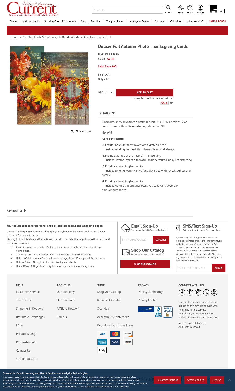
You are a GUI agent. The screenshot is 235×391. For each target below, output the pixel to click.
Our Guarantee (66, 300)
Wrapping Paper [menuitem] (114, 21)
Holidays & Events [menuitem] (139, 21)
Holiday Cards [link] (70, 37)
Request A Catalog (109, 300)
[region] (117, 380)
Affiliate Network (68, 309)
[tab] (145, 113)
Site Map (103, 309)
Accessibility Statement (113, 317)
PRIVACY (194, 260)
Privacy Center (147, 300)
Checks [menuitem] (13, 21)
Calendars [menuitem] (175, 21)
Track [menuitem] (190, 12)
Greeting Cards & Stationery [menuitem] (60, 21)
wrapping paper (92, 226)
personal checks (45, 226)
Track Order (23, 300)
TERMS (184, 260)
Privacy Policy (122, 386)
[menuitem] (195, 21)
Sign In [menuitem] (200, 12)
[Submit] (218, 268)
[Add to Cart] (144, 92)
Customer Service (28, 292)
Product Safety (25, 334)
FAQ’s (19, 325)
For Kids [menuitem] (95, 21)
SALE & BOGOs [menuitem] (217, 21)
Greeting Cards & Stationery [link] (40, 37)
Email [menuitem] (181, 12)
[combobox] (127, 10)
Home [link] (14, 37)
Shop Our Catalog (145, 264)
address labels (67, 226)
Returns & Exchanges (30, 317)
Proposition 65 (25, 342)
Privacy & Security (150, 292)
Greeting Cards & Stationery (32, 254)
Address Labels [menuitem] (30, 21)
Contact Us (23, 351)
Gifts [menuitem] (83, 21)
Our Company (66, 292)
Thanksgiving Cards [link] (96, 37)
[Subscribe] (161, 240)
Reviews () (14, 210)
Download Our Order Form (115, 325)
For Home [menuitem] (159, 21)
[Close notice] (229, 379)
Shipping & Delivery (29, 309)
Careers (62, 317)
